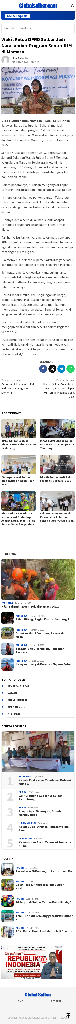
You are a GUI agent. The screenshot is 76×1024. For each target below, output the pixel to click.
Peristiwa (7, 603)
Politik (7, 858)
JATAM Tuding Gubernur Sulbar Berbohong (40, 797)
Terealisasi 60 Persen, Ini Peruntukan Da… (45, 871)
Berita (22, 792)
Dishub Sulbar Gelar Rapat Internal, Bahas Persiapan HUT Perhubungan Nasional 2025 (57, 388)
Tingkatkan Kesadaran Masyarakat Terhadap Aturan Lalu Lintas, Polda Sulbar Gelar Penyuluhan (18, 519)
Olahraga (13, 714)
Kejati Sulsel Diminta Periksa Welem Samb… (44, 828)
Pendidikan (25, 838)
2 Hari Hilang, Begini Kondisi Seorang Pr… (44, 619)
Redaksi (56, 1001)
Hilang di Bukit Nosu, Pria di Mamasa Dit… (30, 606)
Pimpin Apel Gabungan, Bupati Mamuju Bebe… (40, 813)
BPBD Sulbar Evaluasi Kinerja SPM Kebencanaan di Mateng (18, 444)
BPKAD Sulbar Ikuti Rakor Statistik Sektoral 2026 (57, 479)
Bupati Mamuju (17, 700)
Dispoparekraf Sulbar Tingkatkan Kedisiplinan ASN (17, 480)
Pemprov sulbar (18, 686)
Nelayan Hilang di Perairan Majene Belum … (44, 666)
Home (19, 1001)
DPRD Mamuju (16, 707)
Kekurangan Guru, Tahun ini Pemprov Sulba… (45, 844)
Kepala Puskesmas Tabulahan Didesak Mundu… (45, 782)
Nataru (12, 693)
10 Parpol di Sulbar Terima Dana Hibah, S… (45, 902)
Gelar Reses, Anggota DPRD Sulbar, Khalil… (40, 886)
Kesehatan (25, 776)
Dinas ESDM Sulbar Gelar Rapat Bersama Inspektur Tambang (57, 444)
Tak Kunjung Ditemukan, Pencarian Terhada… (40, 650)
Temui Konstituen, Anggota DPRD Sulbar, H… (44, 917)
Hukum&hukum (27, 823)
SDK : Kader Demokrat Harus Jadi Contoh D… (44, 933)
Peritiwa (8, 554)
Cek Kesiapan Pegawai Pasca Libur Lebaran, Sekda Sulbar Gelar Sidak (57, 517)
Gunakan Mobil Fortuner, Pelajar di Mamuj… (40, 635)
